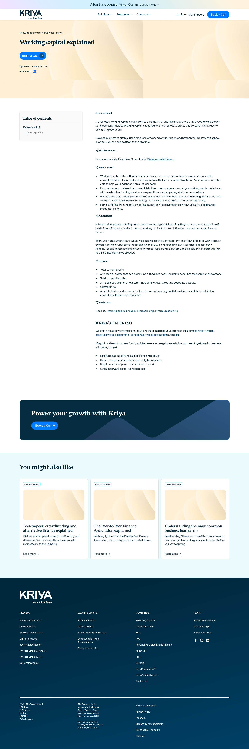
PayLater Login (201, 626)
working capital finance (121, 310)
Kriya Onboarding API (147, 675)
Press (139, 657)
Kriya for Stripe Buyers (31, 657)
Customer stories (145, 626)
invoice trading (145, 310)
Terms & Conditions (146, 705)
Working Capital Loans (31, 632)
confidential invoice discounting (149, 334)
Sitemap (140, 736)
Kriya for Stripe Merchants (33, 651)
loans (176, 334)
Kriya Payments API (145, 669)
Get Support (196, 14)
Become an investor (88, 648)
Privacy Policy (143, 711)
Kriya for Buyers (86, 626)
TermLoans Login (203, 632)
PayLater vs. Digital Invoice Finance (154, 645)
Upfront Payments (29, 663)
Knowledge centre (145, 620)
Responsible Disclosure (148, 730)
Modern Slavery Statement (149, 724)
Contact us (141, 681)
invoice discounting (166, 310)
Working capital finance (160, 159)
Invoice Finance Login (205, 620)
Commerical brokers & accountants (88, 641)
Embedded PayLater (30, 620)
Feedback (141, 718)
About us (140, 651)
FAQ (138, 639)
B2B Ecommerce (86, 620)
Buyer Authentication (30, 645)
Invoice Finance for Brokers (92, 632)
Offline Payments (28, 639)
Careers (140, 663)
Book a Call (218, 14)
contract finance (204, 330)
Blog (138, 632)
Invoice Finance (27, 626)
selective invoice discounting (112, 334)
